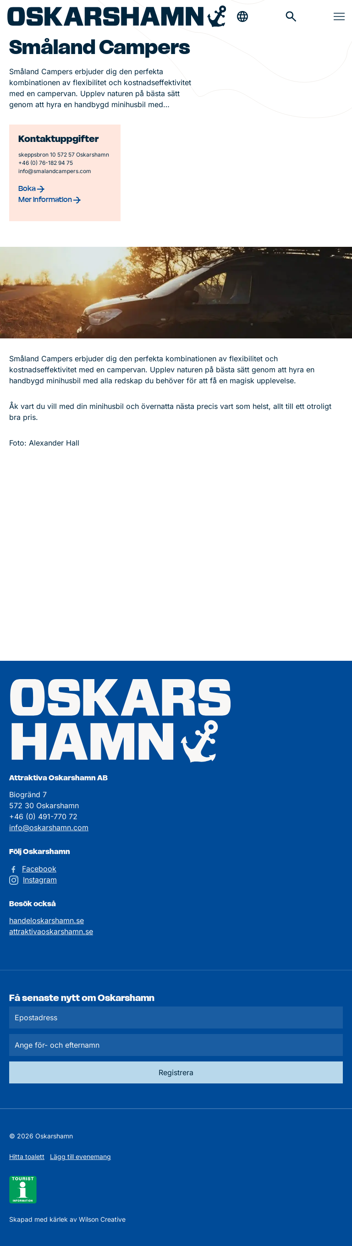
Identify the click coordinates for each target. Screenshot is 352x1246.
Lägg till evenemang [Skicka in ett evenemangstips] (80, 1156)
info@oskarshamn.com (48, 827)
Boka (31, 188)
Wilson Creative (102, 1219)
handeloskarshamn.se (46, 920)
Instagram (40, 879)
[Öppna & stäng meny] (339, 16)
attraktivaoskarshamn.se (51, 931)
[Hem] (116, 16)
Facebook (39, 868)
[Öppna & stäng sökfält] (242, 16)
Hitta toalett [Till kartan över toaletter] (26, 1156)
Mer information (49, 199)
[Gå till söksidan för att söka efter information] (291, 16)
